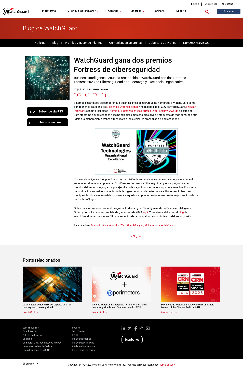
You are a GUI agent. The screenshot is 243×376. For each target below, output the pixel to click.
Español (229, 4)
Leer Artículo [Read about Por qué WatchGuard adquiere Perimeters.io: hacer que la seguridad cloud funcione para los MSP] (98, 312)
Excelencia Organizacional (122, 106)
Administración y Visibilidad (105, 225)
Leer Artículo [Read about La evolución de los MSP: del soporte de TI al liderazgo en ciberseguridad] (29, 312)
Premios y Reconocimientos (83, 42)
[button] (207, 11)
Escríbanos (132, 339)
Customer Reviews (195, 43)
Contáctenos (211, 4)
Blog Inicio (138, 236)
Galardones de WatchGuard (159, 225)
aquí (145, 212)
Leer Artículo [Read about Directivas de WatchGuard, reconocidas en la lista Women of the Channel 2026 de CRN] (167, 312)
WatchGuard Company (132, 225)
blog (181, 212)
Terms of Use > (167, 364)
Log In (196, 4)
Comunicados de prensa (125, 42)
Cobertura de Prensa (162, 42)
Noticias (39, 42)
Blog (55, 42)
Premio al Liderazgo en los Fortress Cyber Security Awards (143, 110)
